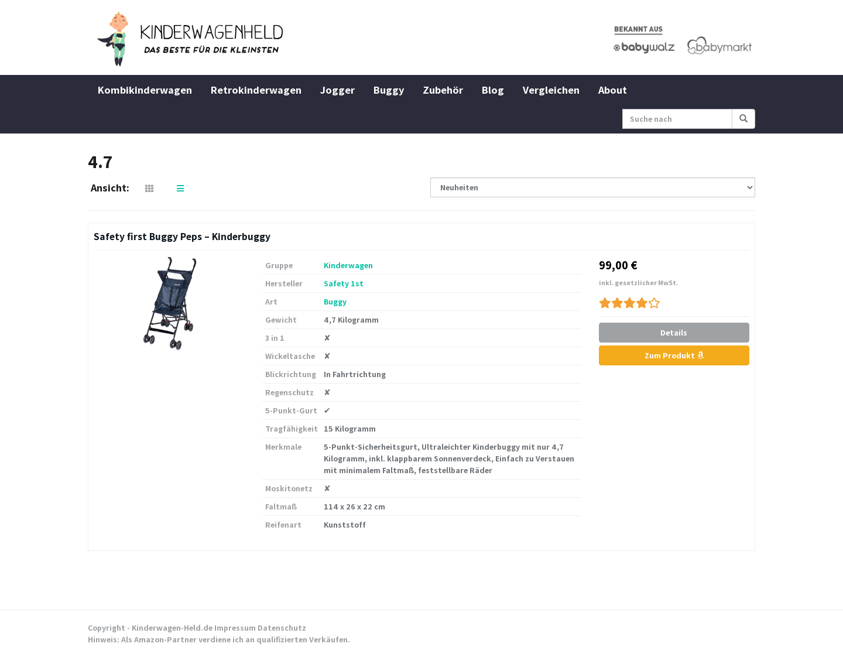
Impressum (235, 627)
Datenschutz (282, 627)
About (612, 90)
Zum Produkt (674, 355)
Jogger (337, 90)
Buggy (388, 90)
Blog (493, 90)
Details (673, 332)
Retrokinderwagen (256, 90)
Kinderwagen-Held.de (172, 627)
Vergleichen (551, 90)
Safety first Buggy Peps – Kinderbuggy (182, 236)
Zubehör (443, 90)
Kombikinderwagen (145, 90)
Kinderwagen (348, 265)
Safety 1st (344, 283)
